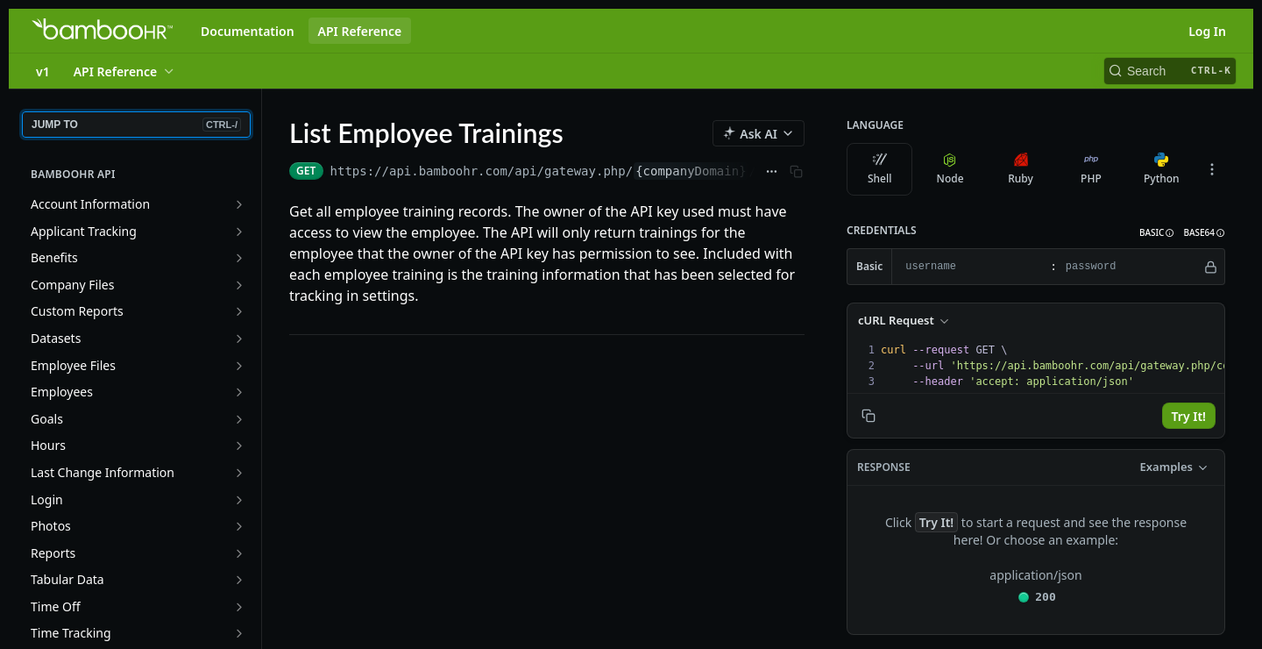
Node (950, 169)
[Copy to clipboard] (868, 416)
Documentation (247, 31)
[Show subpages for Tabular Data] (239, 580)
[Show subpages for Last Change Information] (239, 473)
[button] (1156, 232)
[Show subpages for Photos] (239, 526)
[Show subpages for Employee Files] (239, 366)
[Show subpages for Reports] (239, 553)
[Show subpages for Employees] (239, 392)
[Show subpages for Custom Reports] (239, 311)
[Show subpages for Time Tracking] (239, 633)
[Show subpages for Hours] (239, 446)
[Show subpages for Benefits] (239, 258)
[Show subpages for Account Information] (239, 204)
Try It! (1189, 416)
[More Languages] (1212, 169)
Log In (1207, 31)
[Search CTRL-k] (1170, 71)
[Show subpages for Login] (239, 500)
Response (884, 467)
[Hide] (1211, 266)
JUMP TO (136, 125)
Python (1162, 169)
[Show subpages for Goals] (239, 419)
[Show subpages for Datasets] (239, 339)
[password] (1129, 266)
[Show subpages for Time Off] (239, 607)
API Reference (360, 31)
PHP (1091, 169)
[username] (969, 266)
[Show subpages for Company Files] (239, 285)
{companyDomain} (690, 171)
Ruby (1020, 169)
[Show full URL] (771, 171)
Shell (880, 169)
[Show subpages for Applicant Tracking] (239, 232)
